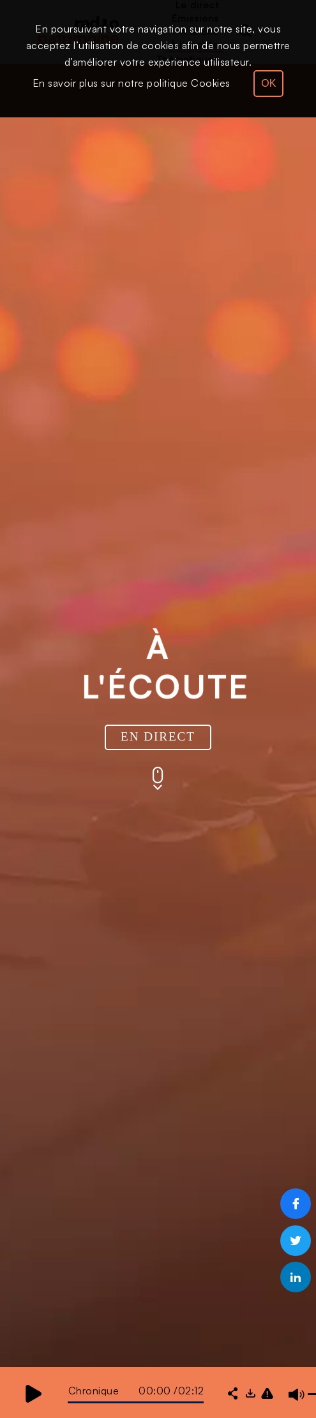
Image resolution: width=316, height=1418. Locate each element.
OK (268, 83)
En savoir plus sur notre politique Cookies (131, 83)
